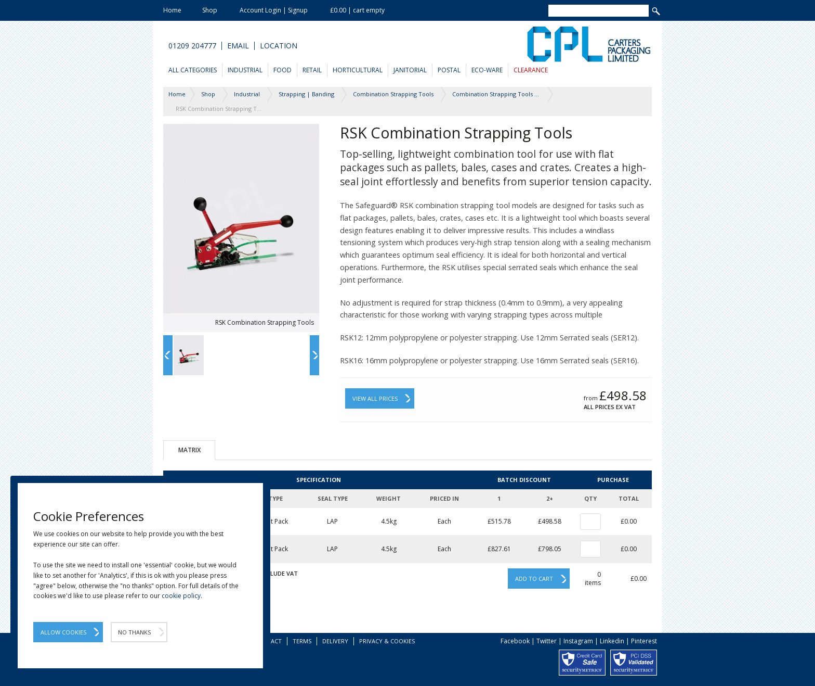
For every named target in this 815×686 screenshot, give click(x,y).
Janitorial (410, 70)
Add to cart (534, 578)
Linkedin (612, 641)
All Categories (192, 70)
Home (172, 10)
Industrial (245, 70)
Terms (302, 641)
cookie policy (181, 595)
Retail (312, 70)
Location (278, 46)
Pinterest (644, 641)
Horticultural (358, 70)
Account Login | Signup (274, 10)
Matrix (189, 450)
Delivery (335, 641)
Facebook (515, 641)
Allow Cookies (63, 632)
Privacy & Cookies (387, 641)
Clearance (531, 70)
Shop (209, 10)
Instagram (578, 641)
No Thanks (134, 632)
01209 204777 (192, 46)
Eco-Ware (487, 70)
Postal (449, 70)
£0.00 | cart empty (357, 10)
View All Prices (375, 398)
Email (238, 46)
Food (282, 70)
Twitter (546, 641)
